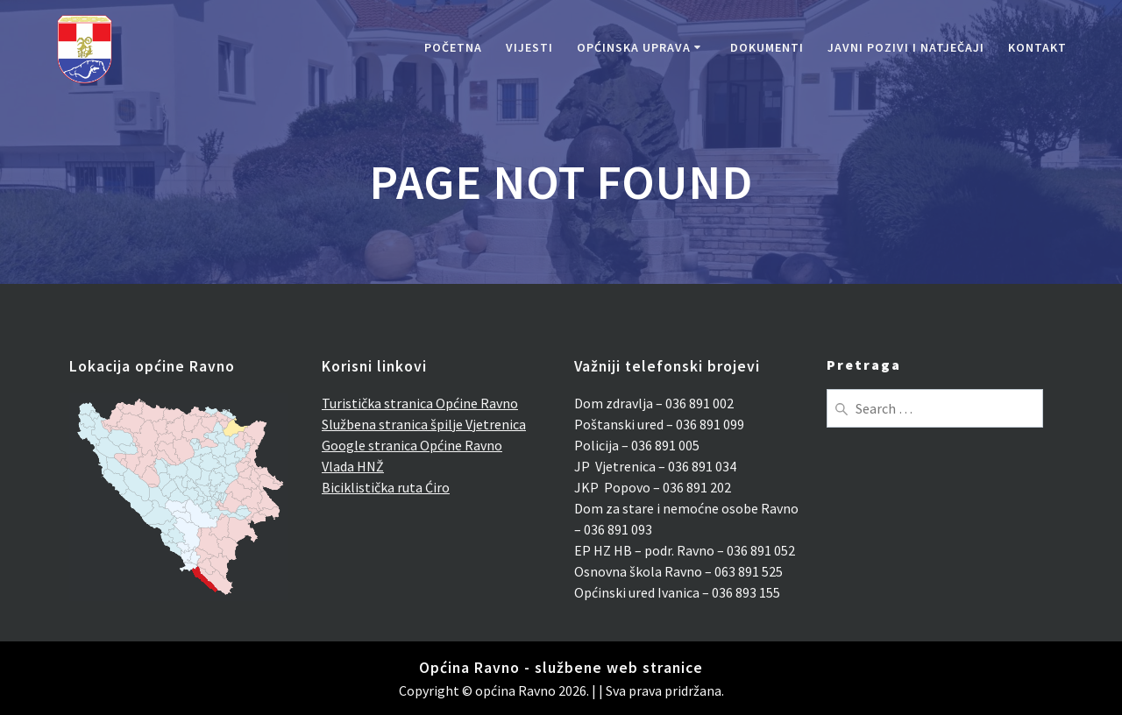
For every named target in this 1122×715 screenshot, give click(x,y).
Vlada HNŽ (353, 466)
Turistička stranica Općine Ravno (420, 403)
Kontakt (1037, 47)
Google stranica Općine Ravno (412, 445)
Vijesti (529, 47)
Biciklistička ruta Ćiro (386, 487)
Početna (453, 47)
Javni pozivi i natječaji (905, 47)
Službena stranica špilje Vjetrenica (424, 424)
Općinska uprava (634, 47)
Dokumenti (767, 47)
